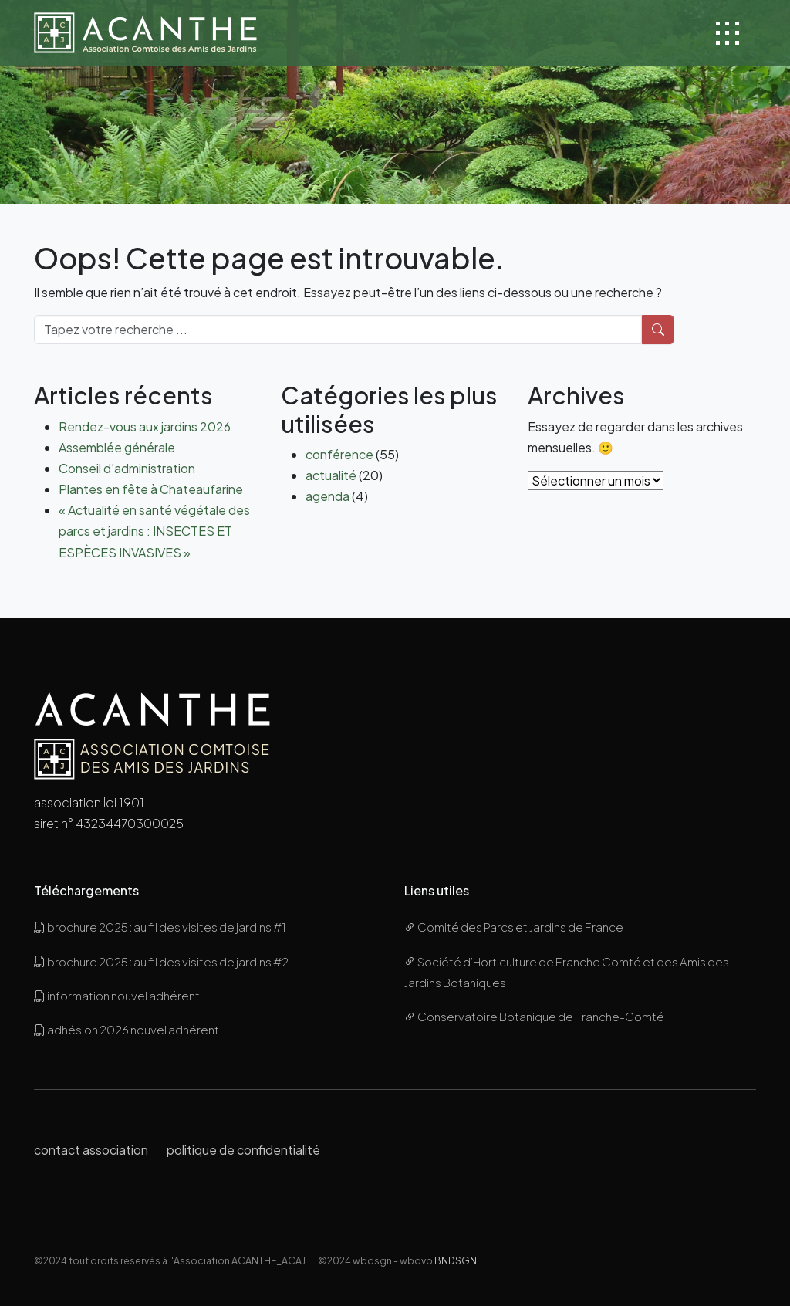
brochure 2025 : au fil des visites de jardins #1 (160, 926)
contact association (91, 1150)
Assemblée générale (117, 447)
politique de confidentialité (243, 1150)
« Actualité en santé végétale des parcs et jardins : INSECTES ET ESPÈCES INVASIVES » (154, 531)
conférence (339, 454)
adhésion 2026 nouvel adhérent (126, 1029)
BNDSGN (455, 1260)
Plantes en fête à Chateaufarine (151, 489)
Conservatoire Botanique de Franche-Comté (534, 1016)
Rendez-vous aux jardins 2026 (145, 426)
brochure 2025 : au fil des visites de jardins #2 (161, 961)
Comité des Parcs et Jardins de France (513, 926)
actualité (331, 475)
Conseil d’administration (127, 468)
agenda (327, 496)
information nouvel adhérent (117, 995)
